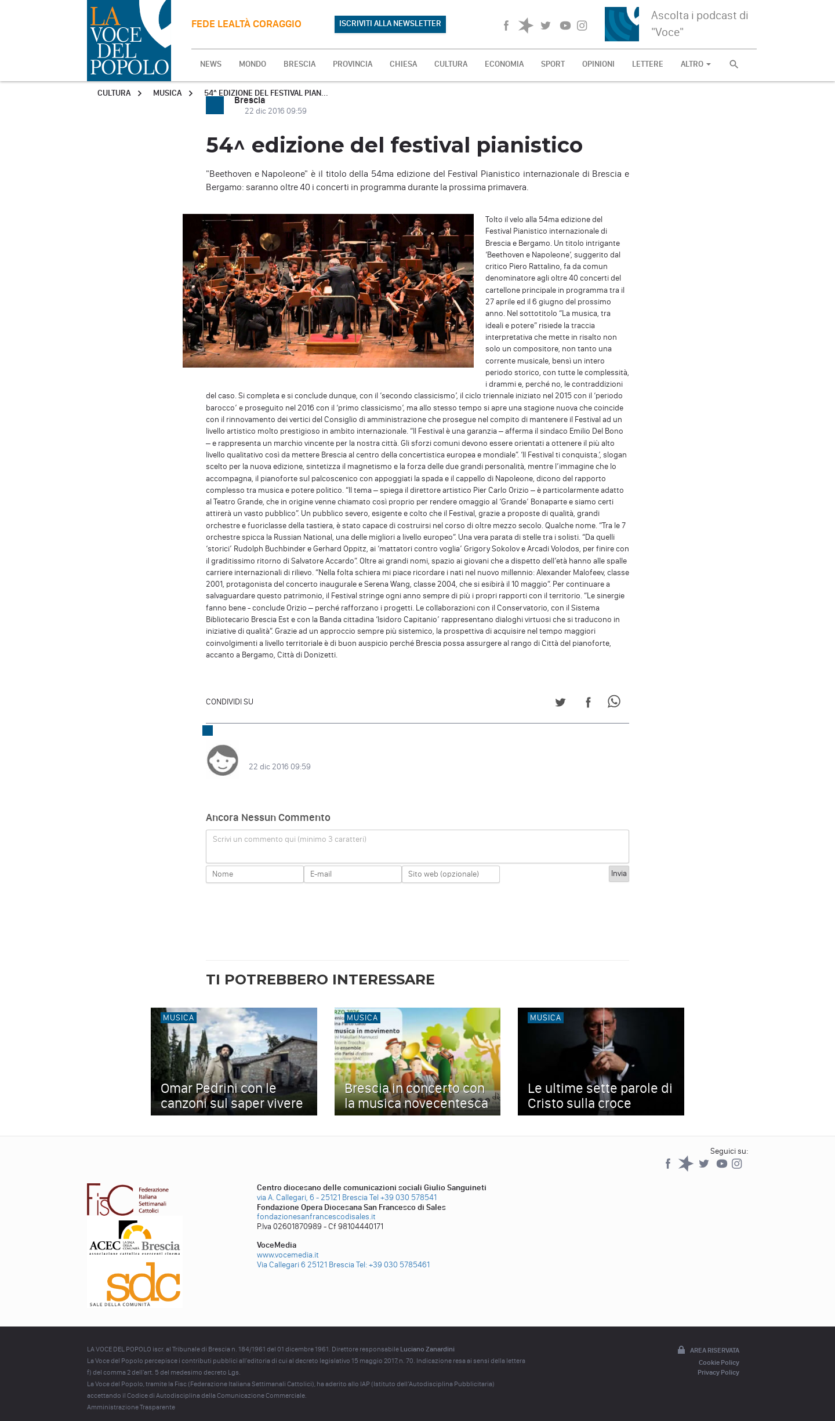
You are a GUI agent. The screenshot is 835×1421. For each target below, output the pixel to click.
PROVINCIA (352, 64)
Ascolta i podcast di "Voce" (700, 23)
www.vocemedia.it (288, 1243)
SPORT (553, 64)
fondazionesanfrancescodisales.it (316, 1205)
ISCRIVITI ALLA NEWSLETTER (390, 23)
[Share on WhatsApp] (616, 704)
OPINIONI (598, 64)
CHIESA (403, 64)
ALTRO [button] (696, 64)
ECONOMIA (504, 64)
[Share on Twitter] (560, 704)
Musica (167, 93)
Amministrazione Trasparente (131, 1395)
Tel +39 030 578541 (403, 1186)
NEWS (211, 64)
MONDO (252, 64)
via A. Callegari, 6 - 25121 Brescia (312, 1186)
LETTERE (647, 64)
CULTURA (450, 64)
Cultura (113, 93)
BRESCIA (299, 64)
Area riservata (707, 1339)
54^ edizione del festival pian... (266, 93)
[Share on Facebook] (588, 704)
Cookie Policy (719, 1351)
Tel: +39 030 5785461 (393, 1253)
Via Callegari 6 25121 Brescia (305, 1253)
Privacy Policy (718, 1361)
